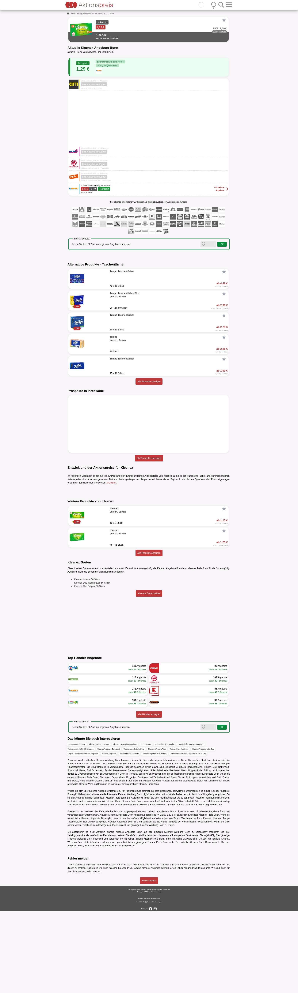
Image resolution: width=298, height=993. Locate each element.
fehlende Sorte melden (149, 675)
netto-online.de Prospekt (164, 826)
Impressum (142, 980)
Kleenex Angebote (109, 836)
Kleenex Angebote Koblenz (134, 831)
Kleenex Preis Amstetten (179, 831)
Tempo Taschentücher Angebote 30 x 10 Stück (188, 836)
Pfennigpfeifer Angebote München (191, 826)
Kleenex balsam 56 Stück (87, 661)
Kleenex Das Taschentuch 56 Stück (92, 665)
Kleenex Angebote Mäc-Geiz (203, 831)
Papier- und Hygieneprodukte (82, 13)
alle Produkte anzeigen (149, 381)
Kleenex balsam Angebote (99, 826)
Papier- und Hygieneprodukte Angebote (83, 836)
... (108, 13)
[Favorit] (224, 20)
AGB (148, 980)
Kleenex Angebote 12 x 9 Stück (154, 836)
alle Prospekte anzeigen (149, 458)
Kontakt (139, 984)
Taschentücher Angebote (129, 836)
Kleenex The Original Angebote (125, 826)
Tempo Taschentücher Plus (187, 900)
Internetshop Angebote (76, 826)
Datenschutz (155, 980)
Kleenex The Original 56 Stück (89, 668)
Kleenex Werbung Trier (157, 831)
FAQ (144, 984)
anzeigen (111, 482)
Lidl (208, 883)
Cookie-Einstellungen (154, 984)
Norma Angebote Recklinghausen (81, 831)
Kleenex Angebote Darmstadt (108, 831)
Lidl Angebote (146, 826)
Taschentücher (99, 13)
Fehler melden (149, 962)
